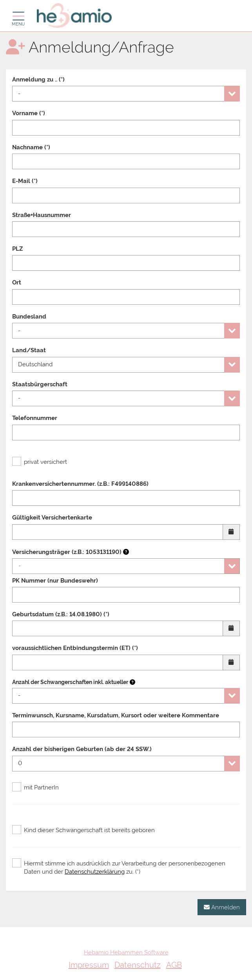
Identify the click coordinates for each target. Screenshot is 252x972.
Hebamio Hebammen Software (126, 952)
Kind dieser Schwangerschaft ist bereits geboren (83, 830)
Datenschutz (137, 965)
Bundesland (29, 316)
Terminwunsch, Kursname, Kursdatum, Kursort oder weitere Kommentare (115, 715)
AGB (174, 965)
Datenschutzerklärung (95, 871)
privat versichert (39, 462)
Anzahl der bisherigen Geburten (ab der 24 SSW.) (82, 749)
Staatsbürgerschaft (39, 384)
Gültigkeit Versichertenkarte (52, 517)
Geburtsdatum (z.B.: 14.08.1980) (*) (60, 614)
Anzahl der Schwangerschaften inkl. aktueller (70, 682)
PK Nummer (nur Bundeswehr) (55, 580)
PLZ (17, 248)
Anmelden (222, 907)
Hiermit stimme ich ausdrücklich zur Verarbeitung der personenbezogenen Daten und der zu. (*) (118, 867)
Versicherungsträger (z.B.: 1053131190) (70, 552)
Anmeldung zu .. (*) (38, 79)
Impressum (89, 965)
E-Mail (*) (25, 181)
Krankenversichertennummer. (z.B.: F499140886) (80, 483)
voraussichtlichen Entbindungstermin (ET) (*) (75, 648)
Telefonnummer (34, 418)
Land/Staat (29, 350)
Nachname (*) (31, 147)
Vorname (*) (28, 113)
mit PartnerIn (35, 787)
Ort (16, 282)
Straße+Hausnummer (41, 215)
